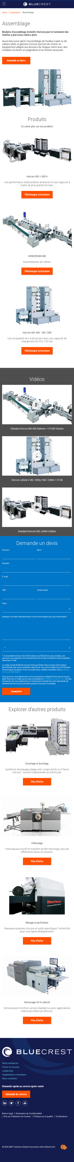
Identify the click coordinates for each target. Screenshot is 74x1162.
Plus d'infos (37, 781)
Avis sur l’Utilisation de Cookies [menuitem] (17, 1116)
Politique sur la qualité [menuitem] (43, 1116)
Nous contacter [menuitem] (9, 1078)
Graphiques (15, 12)
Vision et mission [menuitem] (10, 1067)
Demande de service (16, 1094)
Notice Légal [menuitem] (7, 1113)
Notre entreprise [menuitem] (10, 1063)
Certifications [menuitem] (62, 1116)
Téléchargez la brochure (37, 194)
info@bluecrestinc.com (54, 679)
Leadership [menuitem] (7, 1071)
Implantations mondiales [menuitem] (14, 1074)
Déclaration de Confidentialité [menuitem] (29, 1113)
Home (4, 12)
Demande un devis (16, 60)
